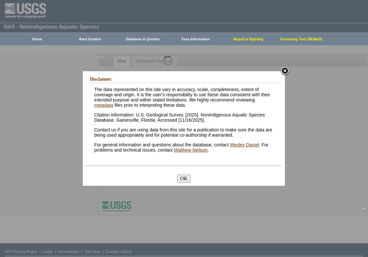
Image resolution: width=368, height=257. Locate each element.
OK (183, 178)
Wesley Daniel (244, 144)
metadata (103, 105)
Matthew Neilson (191, 150)
